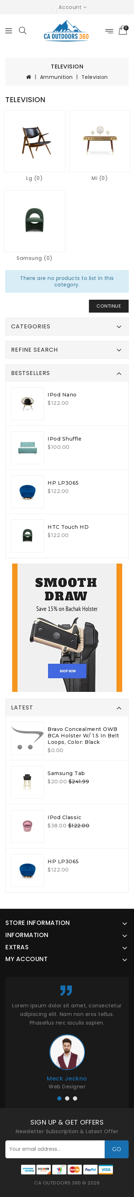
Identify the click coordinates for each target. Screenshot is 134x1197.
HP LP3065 (63, 483)
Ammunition (56, 77)
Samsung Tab (66, 773)
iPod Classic (64, 817)
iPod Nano (62, 394)
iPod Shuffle (64, 439)
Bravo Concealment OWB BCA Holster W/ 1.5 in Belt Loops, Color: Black (83, 735)
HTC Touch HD (68, 527)
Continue (108, 306)
